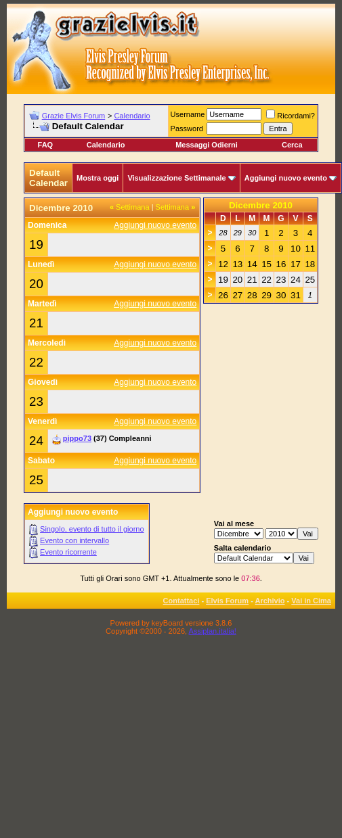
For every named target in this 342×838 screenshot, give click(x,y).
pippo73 (77, 438)
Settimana (130, 207)
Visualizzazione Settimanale (176, 178)
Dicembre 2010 (261, 205)
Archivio (270, 601)
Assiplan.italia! (212, 631)
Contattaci (181, 601)
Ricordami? (290, 116)
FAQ (46, 145)
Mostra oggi (98, 178)
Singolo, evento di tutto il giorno (92, 529)
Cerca (292, 145)
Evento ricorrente (68, 552)
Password (187, 128)
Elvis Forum (227, 601)
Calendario (132, 116)
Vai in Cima (311, 601)
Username (188, 114)
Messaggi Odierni (206, 145)
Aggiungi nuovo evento (285, 178)
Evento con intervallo (74, 540)
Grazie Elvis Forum (74, 116)
